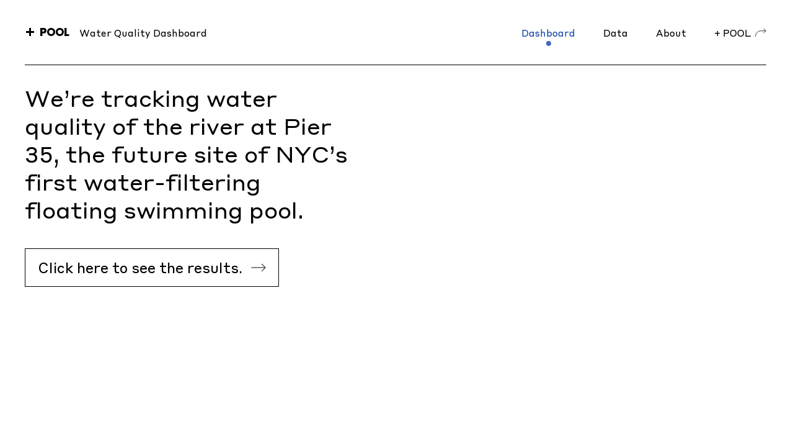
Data (615, 32)
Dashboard (548, 32)
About (671, 32)
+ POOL (740, 32)
